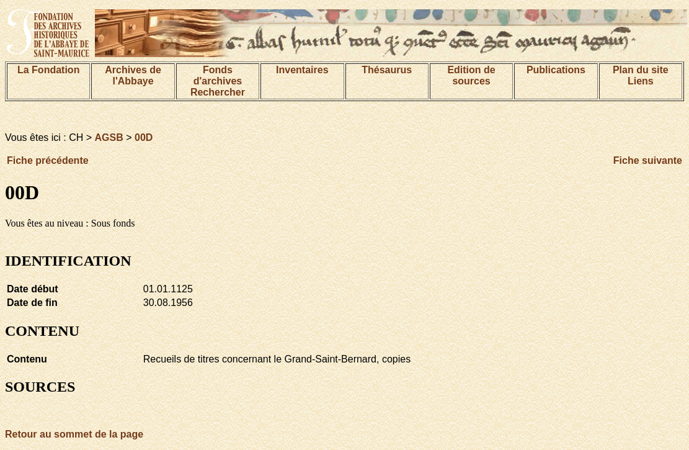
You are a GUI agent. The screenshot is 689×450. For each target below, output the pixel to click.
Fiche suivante (647, 160)
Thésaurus (387, 70)
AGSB (109, 137)
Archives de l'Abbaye (133, 75)
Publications (556, 70)
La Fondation (48, 70)
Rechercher (217, 92)
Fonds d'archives (217, 75)
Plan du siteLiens (641, 75)
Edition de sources (471, 75)
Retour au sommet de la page (74, 434)
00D (144, 137)
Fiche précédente (48, 160)
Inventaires (302, 70)
